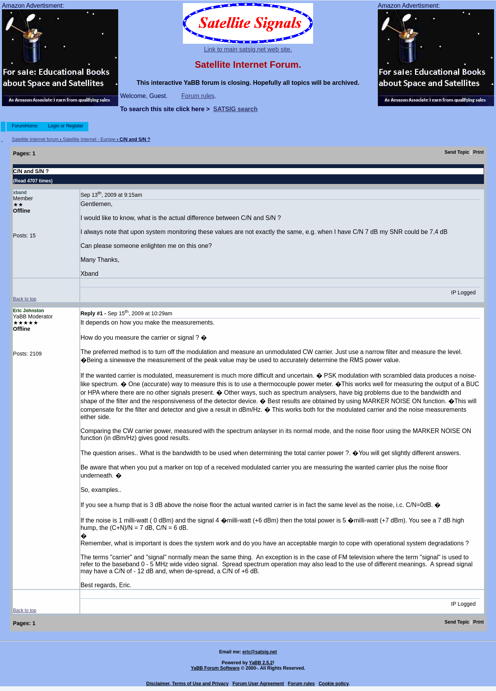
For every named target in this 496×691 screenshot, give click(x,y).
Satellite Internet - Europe (89, 139)
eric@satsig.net (259, 652)
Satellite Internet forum (35, 139)
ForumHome (25, 126)
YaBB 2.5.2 (261, 662)
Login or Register (65, 126)
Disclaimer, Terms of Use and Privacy (187, 683)
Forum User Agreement (258, 683)
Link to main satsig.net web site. (248, 49)
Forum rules (197, 96)
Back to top (24, 299)
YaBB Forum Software (215, 668)
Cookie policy (333, 683)
